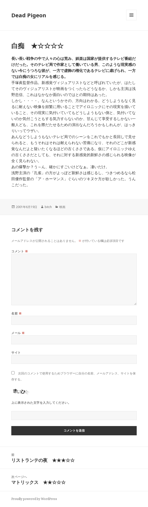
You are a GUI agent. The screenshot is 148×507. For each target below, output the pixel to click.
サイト (16, 352)
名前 (16, 313)
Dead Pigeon (28, 15)
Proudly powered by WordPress (34, 499)
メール (18, 333)
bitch (48, 207)
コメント (19, 251)
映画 (62, 207)
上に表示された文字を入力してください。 (41, 402)
